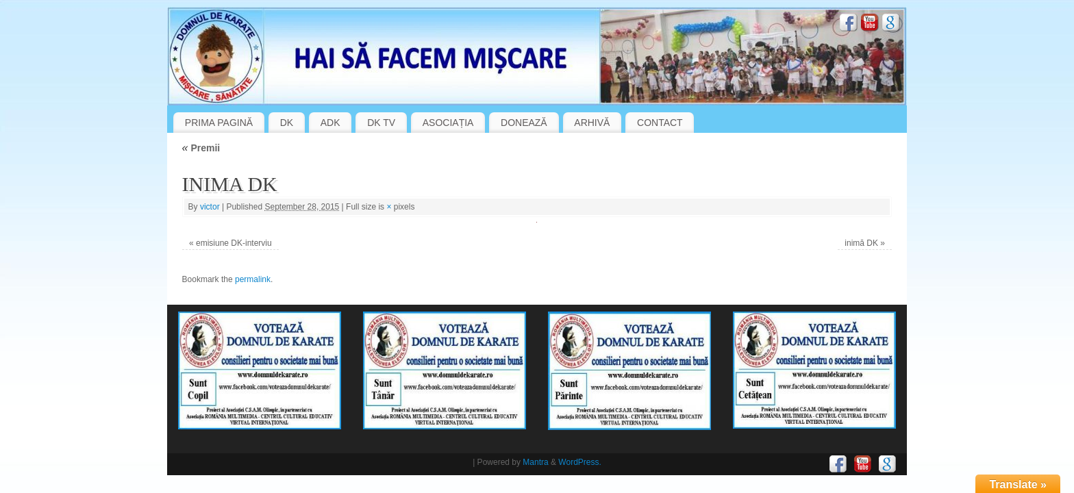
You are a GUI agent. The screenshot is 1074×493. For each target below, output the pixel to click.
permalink (253, 279)
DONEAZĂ (524, 122)
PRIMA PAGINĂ (219, 122)
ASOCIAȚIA (448, 122)
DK (286, 122)
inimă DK (861, 243)
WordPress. (579, 462)
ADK (330, 122)
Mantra (535, 462)
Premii (201, 147)
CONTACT (660, 122)
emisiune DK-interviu (234, 243)
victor (210, 207)
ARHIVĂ (592, 122)
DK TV (381, 122)
